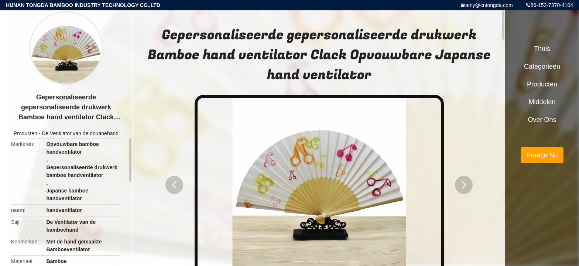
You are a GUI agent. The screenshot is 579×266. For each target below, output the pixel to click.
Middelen (541, 102)
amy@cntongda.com (489, 5)
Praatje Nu (542, 155)
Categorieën (542, 66)
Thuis (542, 48)
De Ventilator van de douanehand (80, 133)
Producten (25, 133)
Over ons (542, 119)
